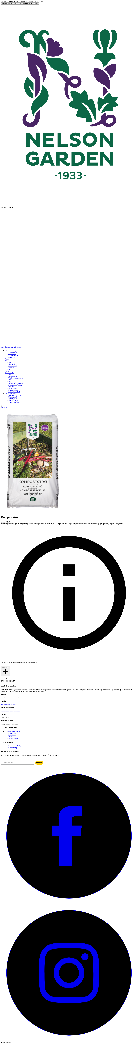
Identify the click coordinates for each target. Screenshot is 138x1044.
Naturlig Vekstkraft (14, 392)
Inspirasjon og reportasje (16, 395)
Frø (9, 374)
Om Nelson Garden (7, 347)
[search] (1, 406)
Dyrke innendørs (13, 402)
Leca (9, 369)
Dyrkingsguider (13, 400)
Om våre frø (12, 733)
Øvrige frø (11, 357)
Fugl (9, 381)
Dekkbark (11, 367)
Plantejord (11, 364)
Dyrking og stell (13, 399)
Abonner (39, 763)
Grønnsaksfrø (12, 352)
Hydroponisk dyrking (15, 385)
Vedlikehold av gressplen (16, 383)
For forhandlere (17, 347)
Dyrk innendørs (13, 390)
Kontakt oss (12, 735)
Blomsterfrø (12, 354)
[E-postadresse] (17, 763)
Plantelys (11, 386)
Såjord (10, 362)
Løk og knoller (13, 376)
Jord (9, 380)
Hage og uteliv (12, 397)
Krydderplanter (13, 355)
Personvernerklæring (14, 746)
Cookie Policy (12, 747)
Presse (10, 736)
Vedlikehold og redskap (15, 378)
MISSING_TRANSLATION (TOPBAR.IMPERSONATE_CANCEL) (20, 3)
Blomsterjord (12, 366)
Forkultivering (12, 388)
